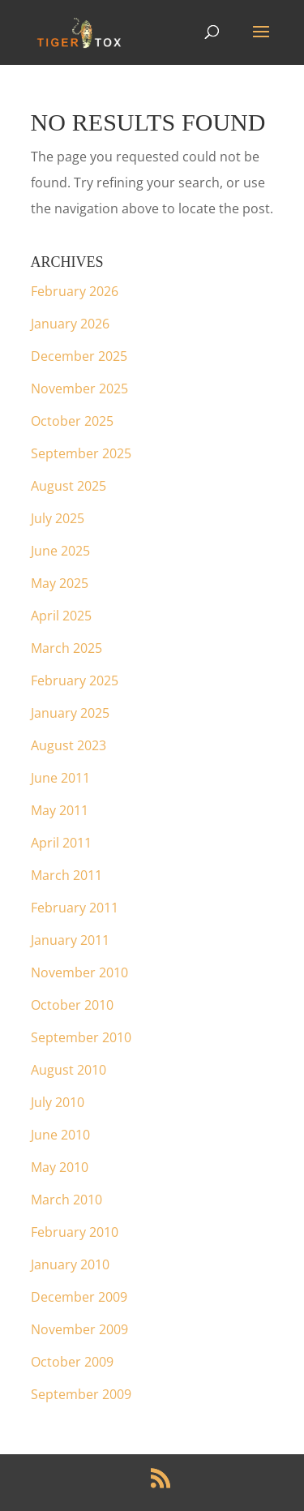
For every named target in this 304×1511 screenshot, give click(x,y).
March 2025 (66, 648)
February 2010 (74, 1232)
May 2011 (59, 810)
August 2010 (68, 1070)
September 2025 (81, 453)
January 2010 (70, 1264)
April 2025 (61, 616)
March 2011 (66, 875)
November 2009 (79, 1329)
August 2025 (68, 486)
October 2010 (72, 1005)
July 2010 (57, 1102)
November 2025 (79, 388)
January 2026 (70, 324)
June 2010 (60, 1135)
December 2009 (79, 1297)
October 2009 (72, 1362)
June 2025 (60, 551)
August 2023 (68, 745)
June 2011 (60, 778)
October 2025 (72, 421)
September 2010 (81, 1037)
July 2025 (57, 518)
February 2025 (74, 680)
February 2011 (74, 907)
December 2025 (79, 356)
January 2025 (70, 713)
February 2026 (74, 291)
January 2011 (70, 940)
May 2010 (59, 1167)
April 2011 (61, 843)
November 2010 (79, 972)
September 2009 (81, 1394)
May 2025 (59, 583)
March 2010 (66, 1199)
